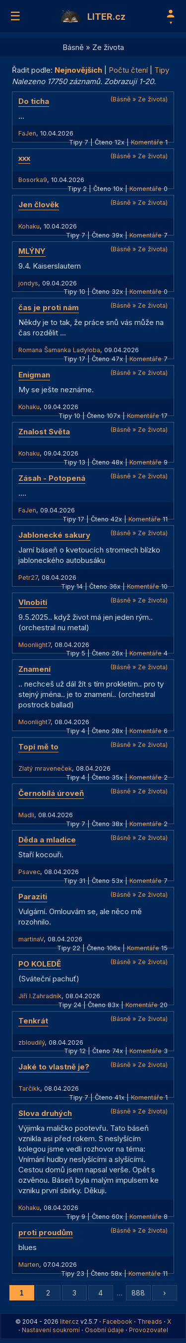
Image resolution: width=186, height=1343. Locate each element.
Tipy (161, 70)
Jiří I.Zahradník (40, 996)
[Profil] (170, 16)
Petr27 (28, 577)
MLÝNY (32, 251)
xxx (24, 158)
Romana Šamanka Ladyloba (59, 350)
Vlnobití (32, 602)
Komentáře (147, 142)
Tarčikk (29, 1088)
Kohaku (29, 226)
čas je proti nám (48, 307)
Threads (149, 1321)
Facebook (117, 1321)
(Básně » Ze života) (139, 99)
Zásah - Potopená (51, 478)
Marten (28, 1264)
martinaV (31, 939)
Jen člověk (38, 204)
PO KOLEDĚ (39, 964)
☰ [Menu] (15, 16)
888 (138, 1293)
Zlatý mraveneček (45, 768)
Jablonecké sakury (54, 535)
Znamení (34, 669)
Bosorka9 (32, 180)
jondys (28, 283)
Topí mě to (38, 746)
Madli (26, 815)
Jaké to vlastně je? (53, 1066)
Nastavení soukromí (51, 1330)
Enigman (34, 374)
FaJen (27, 133)
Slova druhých (45, 1113)
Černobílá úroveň (51, 793)
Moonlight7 (34, 644)
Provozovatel (148, 1330)
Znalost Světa (44, 431)
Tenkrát (33, 1020)
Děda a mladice (47, 839)
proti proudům (45, 1232)
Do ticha (33, 101)
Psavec (29, 872)
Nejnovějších (78, 70)
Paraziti (32, 896)
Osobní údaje (104, 1330)
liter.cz (69, 1321)
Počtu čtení (128, 70)
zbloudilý (31, 1042)
